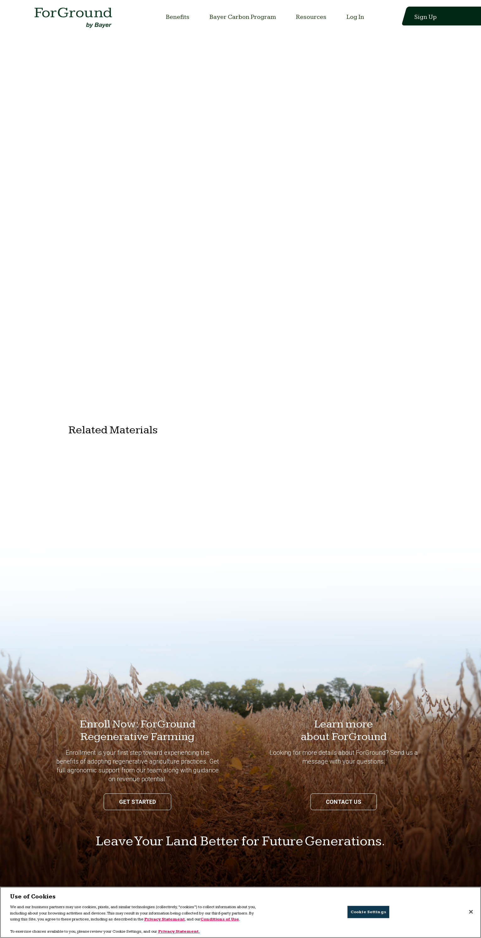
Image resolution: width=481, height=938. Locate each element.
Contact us (343, 801)
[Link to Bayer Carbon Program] (243, 17)
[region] (240, 912)
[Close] (471, 912)
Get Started (137, 801)
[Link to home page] (75, 20)
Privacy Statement (164, 919)
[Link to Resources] (311, 17)
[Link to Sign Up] (422, 17)
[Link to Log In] (355, 17)
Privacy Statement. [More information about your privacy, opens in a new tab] (179, 931)
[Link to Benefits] (177, 17)
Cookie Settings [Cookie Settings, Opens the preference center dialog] (368, 911)
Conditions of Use (219, 919)
